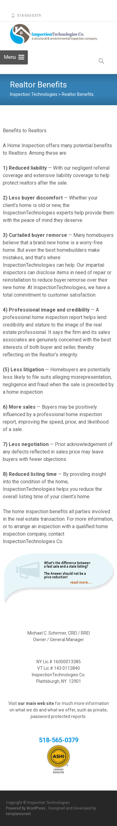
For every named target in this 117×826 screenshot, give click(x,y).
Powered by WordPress (26, 808)
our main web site (36, 703)
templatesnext (18, 814)
